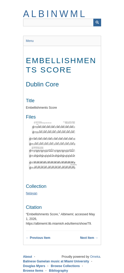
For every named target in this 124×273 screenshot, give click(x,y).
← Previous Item (38, 238)
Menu (30, 41)
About (27, 257)
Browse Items (33, 270)
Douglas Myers (34, 266)
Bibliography (58, 270)
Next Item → (89, 238)
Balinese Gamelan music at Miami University (56, 261)
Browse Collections (65, 266)
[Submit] (97, 22)
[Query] (62, 22)
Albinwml (55, 14)
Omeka (95, 257)
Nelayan (31, 193)
